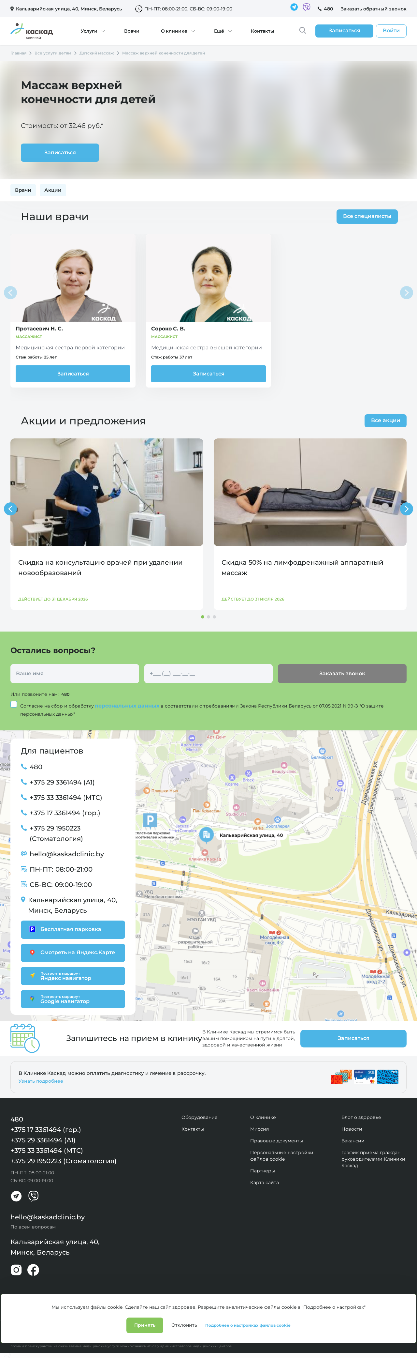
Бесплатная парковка (64, 929)
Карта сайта (264, 1182)
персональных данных (128, 705)
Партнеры (262, 1170)
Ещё (219, 31)
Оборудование (199, 1117)
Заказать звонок (342, 673)
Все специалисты (365, 216)
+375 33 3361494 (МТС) (66, 797)
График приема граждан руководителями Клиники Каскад (373, 1159)
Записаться (73, 373)
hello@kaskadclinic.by (67, 853)
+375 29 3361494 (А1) (62, 782)
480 (328, 8)
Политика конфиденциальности (43, 1328)
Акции (53, 190)
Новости (351, 1128)
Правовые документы (276, 1140)
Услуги (89, 31)
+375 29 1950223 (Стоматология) (56, 833)
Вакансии (353, 1140)
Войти (391, 30)
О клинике (174, 31)
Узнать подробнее (41, 1080)
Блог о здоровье (361, 1117)
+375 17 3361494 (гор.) (65, 812)
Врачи (131, 31)
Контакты (262, 31)
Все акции (385, 420)
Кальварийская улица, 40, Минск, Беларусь (72, 905)
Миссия (259, 1128)
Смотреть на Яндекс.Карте (71, 952)
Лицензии (94, 1328)
